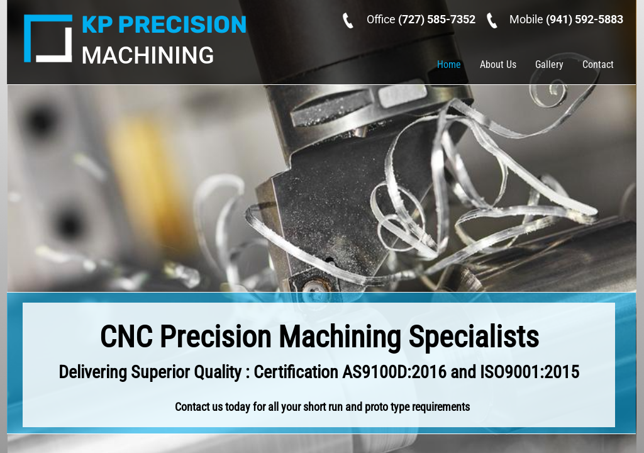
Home (449, 64)
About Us (498, 64)
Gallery (549, 64)
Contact (598, 64)
